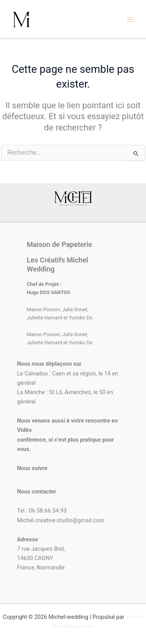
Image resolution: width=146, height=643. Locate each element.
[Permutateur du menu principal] (130, 19)
